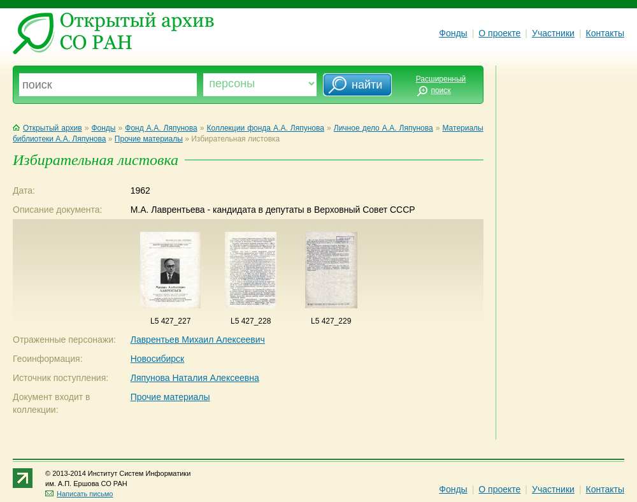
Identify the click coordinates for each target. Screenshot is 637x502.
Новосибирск (158, 359)
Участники (553, 33)
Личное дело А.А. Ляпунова (383, 128)
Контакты (605, 33)
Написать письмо (79, 494)
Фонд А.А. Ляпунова (161, 128)
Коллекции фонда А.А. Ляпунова (265, 128)
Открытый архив (47, 128)
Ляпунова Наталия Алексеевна (195, 378)
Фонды (453, 33)
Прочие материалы (149, 138)
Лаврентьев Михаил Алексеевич (198, 339)
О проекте (499, 33)
